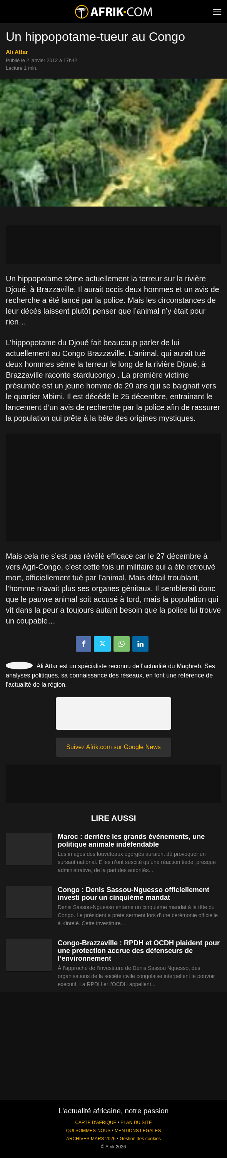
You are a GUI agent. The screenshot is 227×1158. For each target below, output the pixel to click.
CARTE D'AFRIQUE (95, 1122)
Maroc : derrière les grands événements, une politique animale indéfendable (131, 840)
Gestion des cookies (140, 1138)
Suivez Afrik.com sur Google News (113, 747)
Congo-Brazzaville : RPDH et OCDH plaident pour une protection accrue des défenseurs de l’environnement (139, 950)
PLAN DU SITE (136, 1122)
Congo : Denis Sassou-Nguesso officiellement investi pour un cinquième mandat (133, 893)
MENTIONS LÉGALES (138, 1130)
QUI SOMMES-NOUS (88, 1130)
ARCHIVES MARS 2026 (90, 1138)
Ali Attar (17, 52)
